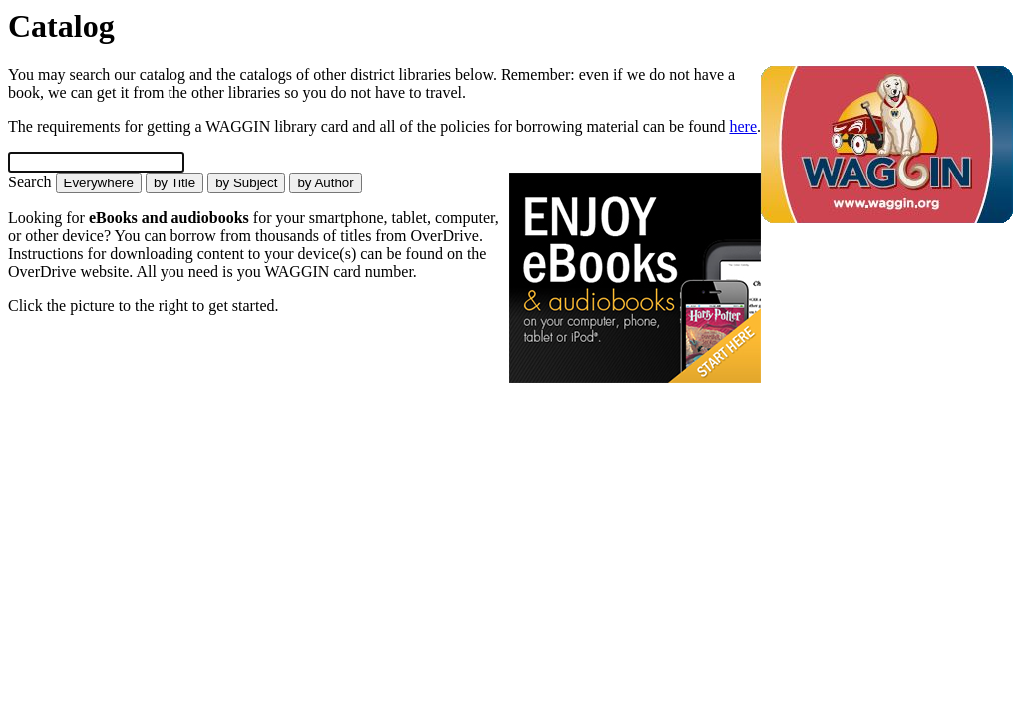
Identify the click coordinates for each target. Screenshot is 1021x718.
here (743, 126)
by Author (325, 183)
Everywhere (99, 183)
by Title (174, 183)
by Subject (246, 183)
